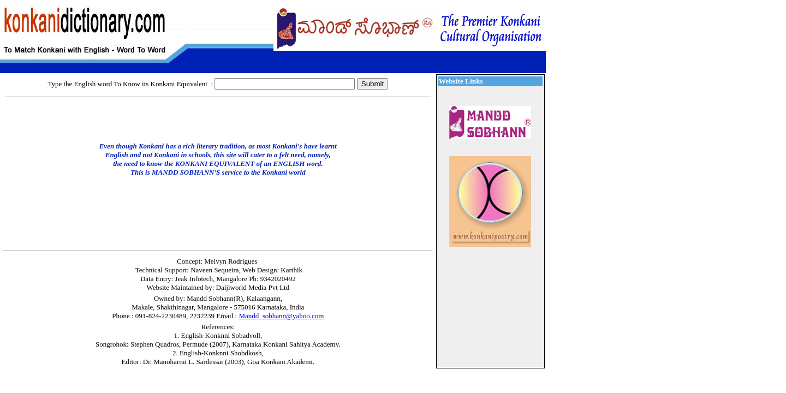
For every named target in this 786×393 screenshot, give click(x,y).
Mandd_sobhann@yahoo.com (281, 316)
